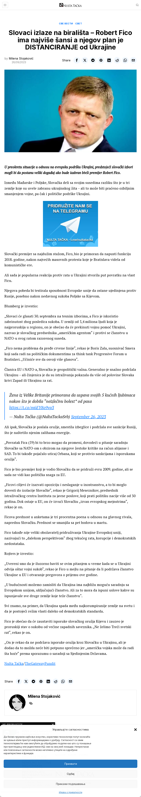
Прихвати (70, 763)
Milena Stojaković (21, 58)
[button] (135, 729)
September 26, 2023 (88, 416)
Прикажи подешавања (70, 784)
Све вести (66, 23)
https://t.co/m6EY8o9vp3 (31, 407)
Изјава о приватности (70, 792)
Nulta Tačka (14, 663)
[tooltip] (76, 60)
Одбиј (70, 774)
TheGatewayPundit (40, 663)
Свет (78, 23)
